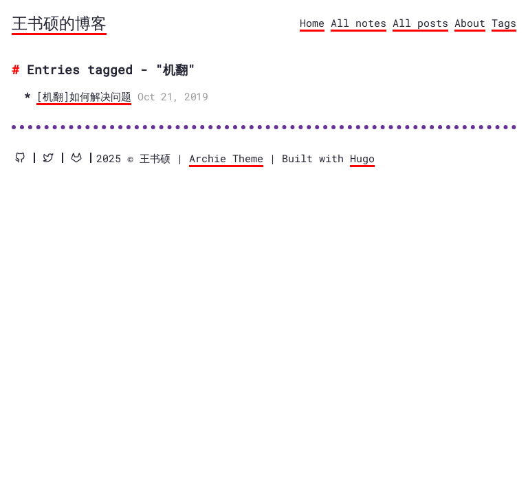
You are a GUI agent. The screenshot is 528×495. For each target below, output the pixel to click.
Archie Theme (226, 158)
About (469, 23)
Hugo (362, 158)
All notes (358, 23)
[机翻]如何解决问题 (83, 96)
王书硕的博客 (59, 22)
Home (312, 23)
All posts (420, 23)
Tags (504, 23)
